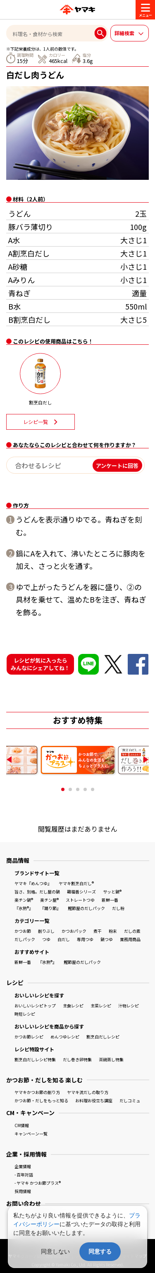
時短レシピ (24, 1014)
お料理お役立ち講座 (93, 1100)
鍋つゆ (106, 939)
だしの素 (132, 931)
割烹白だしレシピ (102, 1036)
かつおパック (74, 931)
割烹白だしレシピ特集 (35, 1059)
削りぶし (46, 931)
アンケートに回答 (117, 465)
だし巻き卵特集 (77, 1059)
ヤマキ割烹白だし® (76, 883)
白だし (63, 939)
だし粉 (118, 908)
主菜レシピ (101, 1005)
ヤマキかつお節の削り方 (37, 1092)
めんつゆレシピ (64, 1036)
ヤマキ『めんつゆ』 (33, 883)
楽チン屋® (49, 900)
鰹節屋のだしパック (86, 908)
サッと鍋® (112, 891)
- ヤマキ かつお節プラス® (37, 1183)
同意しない (55, 1251)
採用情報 (22, 1191)
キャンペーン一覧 (31, 1133)
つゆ (46, 939)
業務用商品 (130, 939)
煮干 (97, 931)
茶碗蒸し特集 (111, 1059)
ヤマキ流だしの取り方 (87, 1092)
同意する (100, 1251)
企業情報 (22, 1166)
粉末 (113, 931)
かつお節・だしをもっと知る (41, 1100)
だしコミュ (129, 1100)
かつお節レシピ (28, 1036)
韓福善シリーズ (81, 891)
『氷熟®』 (23, 908)
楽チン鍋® (23, 900)
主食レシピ (73, 1005)
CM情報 (21, 1125)
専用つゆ (85, 939)
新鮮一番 (110, 900)
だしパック (24, 939)
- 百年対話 (23, 1174)
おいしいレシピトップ (35, 1005)
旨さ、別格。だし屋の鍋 (37, 891)
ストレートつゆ (80, 900)
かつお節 (22, 931)
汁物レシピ (128, 1005)
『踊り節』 (50, 908)
